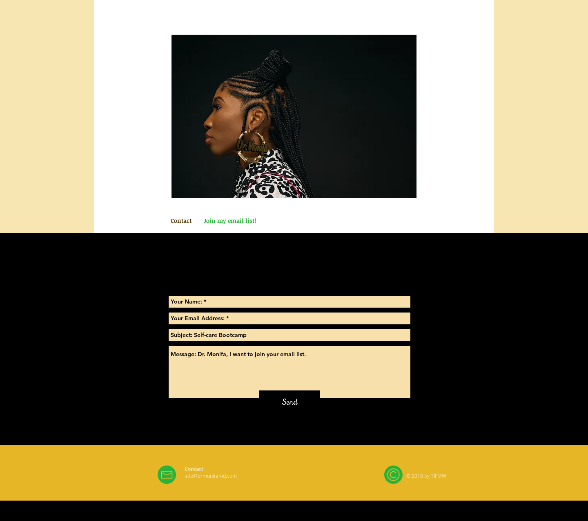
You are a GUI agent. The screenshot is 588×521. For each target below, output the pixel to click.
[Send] (289, 402)
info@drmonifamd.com (211, 475)
